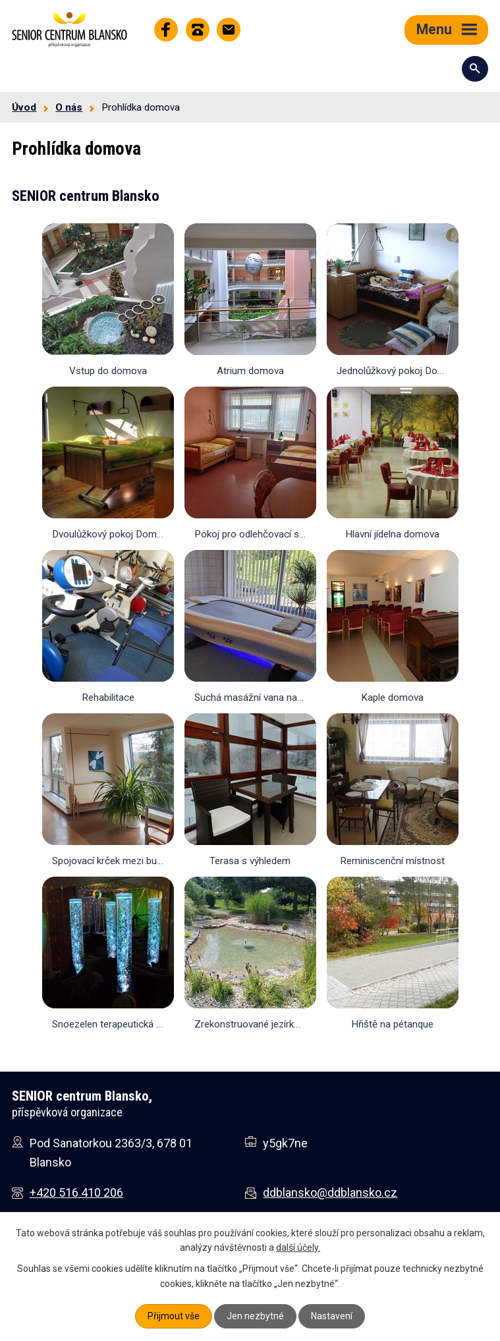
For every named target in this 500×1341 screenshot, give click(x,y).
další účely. (298, 1247)
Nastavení (331, 1316)
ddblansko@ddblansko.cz (330, 1192)
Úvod (24, 107)
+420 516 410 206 (76, 1192)
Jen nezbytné (255, 1316)
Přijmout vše (174, 1316)
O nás (68, 107)
